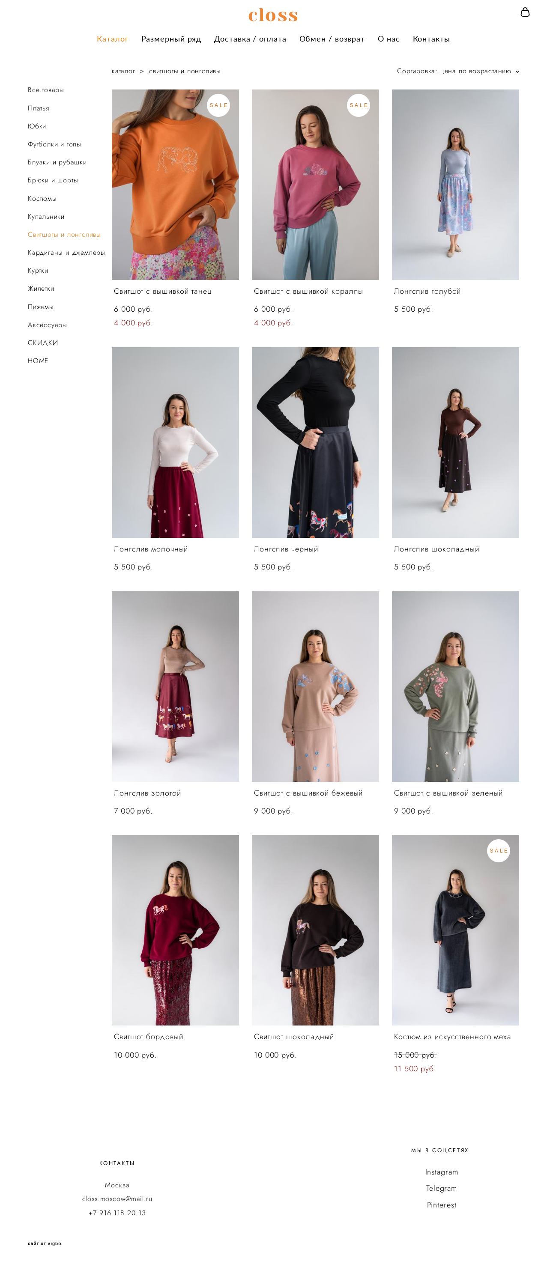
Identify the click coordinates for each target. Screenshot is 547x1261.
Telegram (441, 1185)
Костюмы (42, 195)
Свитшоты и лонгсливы (64, 231)
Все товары (46, 87)
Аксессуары (47, 321)
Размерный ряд (171, 37)
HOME (38, 358)
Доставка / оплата (250, 37)
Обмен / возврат (332, 37)
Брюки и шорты (53, 177)
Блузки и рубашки (57, 159)
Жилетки (41, 285)
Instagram (441, 1169)
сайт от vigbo (44, 1241)
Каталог (112, 37)
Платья (38, 105)
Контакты (431, 37)
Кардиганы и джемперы (66, 249)
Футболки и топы (54, 141)
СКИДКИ (43, 340)
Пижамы (41, 303)
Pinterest (442, 1201)
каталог (123, 68)
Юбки (37, 123)
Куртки (38, 267)
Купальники (46, 213)
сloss (273, 13)
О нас (389, 37)
